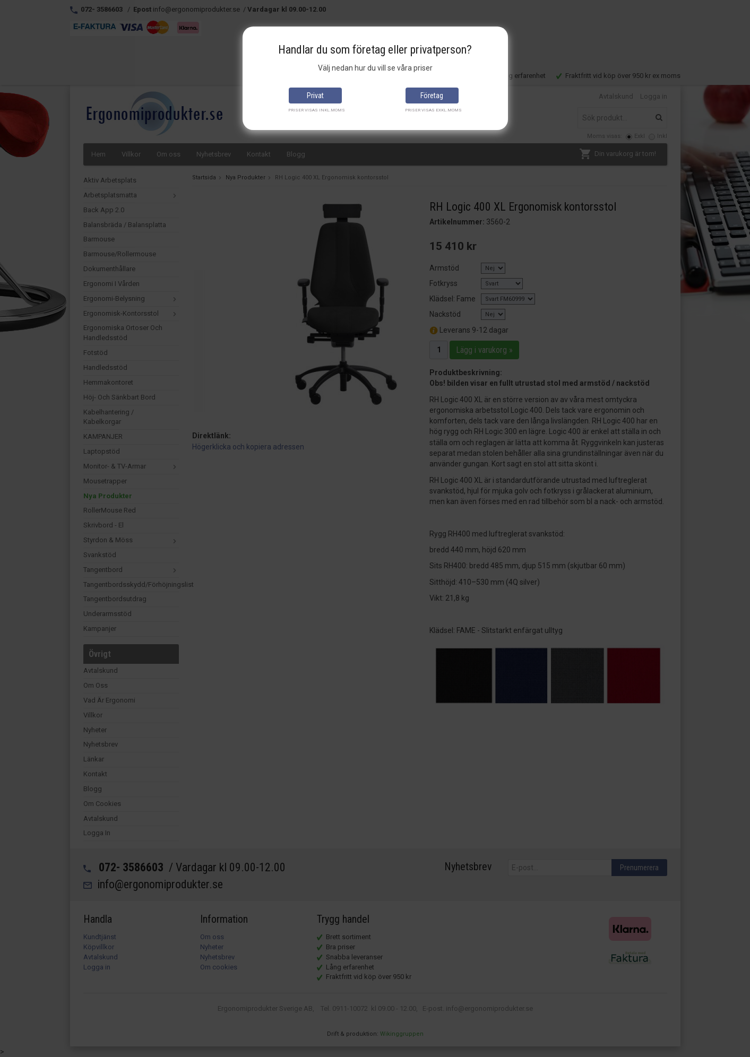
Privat (315, 95)
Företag (431, 95)
